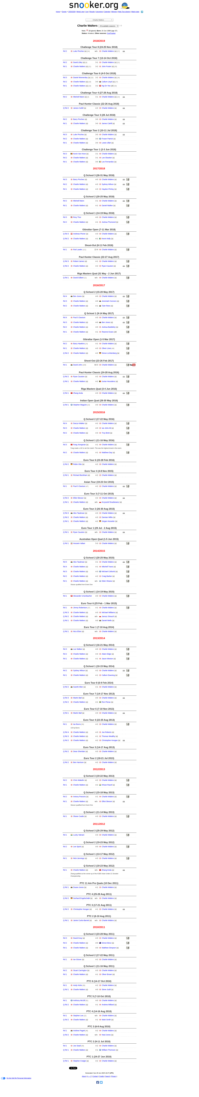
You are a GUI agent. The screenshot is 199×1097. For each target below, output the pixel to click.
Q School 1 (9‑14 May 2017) (99, 313)
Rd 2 (65, 51)
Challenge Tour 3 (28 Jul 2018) (99, 115)
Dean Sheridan (79, 751)
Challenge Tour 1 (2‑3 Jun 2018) (99, 149)
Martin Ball (77, 698)
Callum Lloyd (107, 82)
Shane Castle (78, 816)
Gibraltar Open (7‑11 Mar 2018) (98, 229)
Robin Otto (77, 464)
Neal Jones (106, 1035)
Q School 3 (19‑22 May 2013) (99, 776)
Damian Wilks (107, 517)
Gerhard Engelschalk (81, 898)
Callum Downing (108, 675)
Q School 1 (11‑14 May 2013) (99, 812)
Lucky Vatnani (78, 835)
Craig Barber (107, 576)
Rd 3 (65, 77)
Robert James (78, 261)
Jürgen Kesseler (108, 521)
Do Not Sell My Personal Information (16, 1078)
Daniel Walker (107, 205)
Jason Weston (107, 659)
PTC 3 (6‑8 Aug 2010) (99, 1026)
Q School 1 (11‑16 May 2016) (99, 440)
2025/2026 (72, 12)
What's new (80, 12)
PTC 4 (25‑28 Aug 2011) (99, 894)
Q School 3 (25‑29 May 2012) (99, 830)
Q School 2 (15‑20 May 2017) (99, 292)
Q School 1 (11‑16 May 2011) (99, 966)
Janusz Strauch (108, 616)
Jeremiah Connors (109, 301)
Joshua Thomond (108, 222)
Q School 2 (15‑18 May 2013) (99, 792)
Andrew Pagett (79, 1031)
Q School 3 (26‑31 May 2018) (99, 175)
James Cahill (78, 108)
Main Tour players (124, 12)
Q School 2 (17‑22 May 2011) (99, 955)
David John (77, 365)
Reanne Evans (107, 332)
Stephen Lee (78, 1016)
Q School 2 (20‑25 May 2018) (99, 196)
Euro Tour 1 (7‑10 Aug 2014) (99, 627)
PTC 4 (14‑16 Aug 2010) (99, 1011)
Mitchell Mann (78, 97)
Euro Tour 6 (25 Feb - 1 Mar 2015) (99, 603)
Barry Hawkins (79, 344)
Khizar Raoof (107, 785)
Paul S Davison (79, 317)
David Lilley (77, 62)
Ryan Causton (107, 266)
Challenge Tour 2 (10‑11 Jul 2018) (99, 130)
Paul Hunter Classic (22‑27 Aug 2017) (99, 257)
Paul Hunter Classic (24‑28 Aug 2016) (99, 372)
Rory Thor (77, 217)
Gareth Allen (78, 687)
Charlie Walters (108, 51)
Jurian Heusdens (108, 381)
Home (58, 12)
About (84, 1076)
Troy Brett (106, 433)
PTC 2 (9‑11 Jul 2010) (99, 1041)
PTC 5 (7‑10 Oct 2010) (99, 996)
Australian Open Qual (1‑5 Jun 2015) (99, 539)
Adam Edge (106, 654)
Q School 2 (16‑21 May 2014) (99, 645)
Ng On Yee (106, 86)
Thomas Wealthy (108, 736)
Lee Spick (77, 847)
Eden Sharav (107, 581)
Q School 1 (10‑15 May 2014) (99, 666)
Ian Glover (77, 959)
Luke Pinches (78, 51)
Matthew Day (107, 452)
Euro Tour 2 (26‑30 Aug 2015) (99, 509)
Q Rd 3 (66, 234)
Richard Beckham (80, 475)
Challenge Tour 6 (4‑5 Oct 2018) (99, 73)
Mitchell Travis (107, 567)
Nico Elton (77, 631)
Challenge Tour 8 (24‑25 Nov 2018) (99, 47)
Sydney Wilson (108, 184)
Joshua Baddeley (108, 327)
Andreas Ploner (79, 234)
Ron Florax (106, 702)
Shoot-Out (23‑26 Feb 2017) (99, 360)
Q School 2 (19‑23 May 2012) (99, 842)
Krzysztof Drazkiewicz (110, 502)
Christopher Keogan (110, 740)
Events (64, 12)
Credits (101, 1076)
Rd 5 (65, 562)
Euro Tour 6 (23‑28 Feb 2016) (99, 460)
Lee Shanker (107, 158)
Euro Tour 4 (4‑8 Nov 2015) (99, 471)
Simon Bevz (106, 943)
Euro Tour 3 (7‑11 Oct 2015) (99, 493)
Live (87, 12)
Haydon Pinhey (108, 189)
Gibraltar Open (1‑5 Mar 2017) (99, 339)
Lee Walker (77, 649)
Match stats (135, 12)
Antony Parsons (79, 797)
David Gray (77, 938)
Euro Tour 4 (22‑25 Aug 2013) (99, 720)
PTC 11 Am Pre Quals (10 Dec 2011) (99, 883)
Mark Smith (106, 1020)
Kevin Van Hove (79, 154)
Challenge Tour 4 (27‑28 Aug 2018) (99, 92)
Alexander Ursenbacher (82, 596)
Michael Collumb (108, 571)
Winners (114, 12)
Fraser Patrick (107, 139)
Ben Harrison (78, 762)
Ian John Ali (106, 428)
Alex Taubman (78, 513)
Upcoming (99, 12)
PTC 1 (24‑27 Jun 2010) (99, 1056)
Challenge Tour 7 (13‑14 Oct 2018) (99, 58)
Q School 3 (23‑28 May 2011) (99, 934)
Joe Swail (77, 1046)
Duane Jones (78, 887)
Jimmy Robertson (80, 608)
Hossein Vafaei (79, 543)
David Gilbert (78, 278)
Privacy (113, 1076)
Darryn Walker (79, 423)
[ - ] (121, 25)
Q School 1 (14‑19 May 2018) (99, 213)
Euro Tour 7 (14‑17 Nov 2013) (99, 693)
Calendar (107, 12)
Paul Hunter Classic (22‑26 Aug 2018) (99, 104)
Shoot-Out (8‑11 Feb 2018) (99, 245)
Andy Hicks (77, 985)
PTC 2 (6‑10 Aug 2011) (99, 916)
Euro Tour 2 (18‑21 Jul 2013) (99, 758)
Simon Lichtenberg (109, 353)
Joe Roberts (106, 732)
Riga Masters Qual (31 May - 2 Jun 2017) (99, 273)
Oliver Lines (106, 348)
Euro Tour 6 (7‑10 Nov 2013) (99, 709)
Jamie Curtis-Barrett (81, 920)
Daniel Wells (107, 620)
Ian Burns (77, 724)
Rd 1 (65, 66)
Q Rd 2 (66, 108)
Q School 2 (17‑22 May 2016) (99, 419)
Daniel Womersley (80, 77)
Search (107, 1076)
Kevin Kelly (106, 239)
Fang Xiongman (79, 445)
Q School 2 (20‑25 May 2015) (99, 557)
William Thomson (108, 1050)
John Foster (106, 66)
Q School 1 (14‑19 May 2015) (99, 591)
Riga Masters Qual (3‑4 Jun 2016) (99, 389)
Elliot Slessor (78, 498)
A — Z (89, 1076)
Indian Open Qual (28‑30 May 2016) (99, 400)
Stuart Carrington (80, 970)
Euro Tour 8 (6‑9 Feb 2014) (99, 683)
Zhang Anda (78, 393)
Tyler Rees (106, 306)
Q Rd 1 (66, 278)
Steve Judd (106, 989)
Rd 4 (65, 296)
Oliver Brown (107, 974)
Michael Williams (108, 612)
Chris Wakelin (78, 780)
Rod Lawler (77, 250)
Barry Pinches (78, 119)
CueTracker (111, 33)
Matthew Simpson (109, 948)
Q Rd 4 (66, 732)
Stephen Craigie (79, 1061)
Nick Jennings (78, 858)
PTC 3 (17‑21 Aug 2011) (99, 905)
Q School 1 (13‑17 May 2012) (99, 854)
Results (92, 12)
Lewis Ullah (106, 143)
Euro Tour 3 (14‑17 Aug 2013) (99, 747)
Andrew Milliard (108, 1005)
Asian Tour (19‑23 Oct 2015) (99, 482)
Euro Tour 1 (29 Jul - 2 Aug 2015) (99, 528)
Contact (95, 1076)
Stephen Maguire (80, 405)
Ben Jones (77, 296)
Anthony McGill (79, 1000)
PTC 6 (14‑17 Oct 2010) (99, 981)
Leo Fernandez (108, 162)
